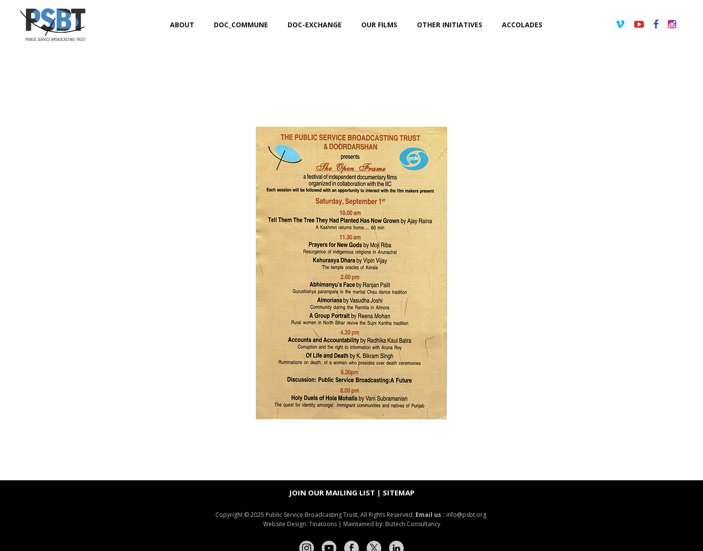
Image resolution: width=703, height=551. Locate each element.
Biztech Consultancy (412, 524)
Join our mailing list (332, 492)
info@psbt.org (467, 515)
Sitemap (398, 492)
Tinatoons (323, 524)
